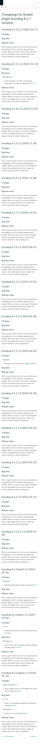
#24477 (34, 585)
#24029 (17, 691)
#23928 (13, 705)
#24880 (32, 363)
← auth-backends (8, 736)
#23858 (24, 713)
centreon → (34, 736)
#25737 (32, 83)
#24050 (7, 633)
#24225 (18, 647)
